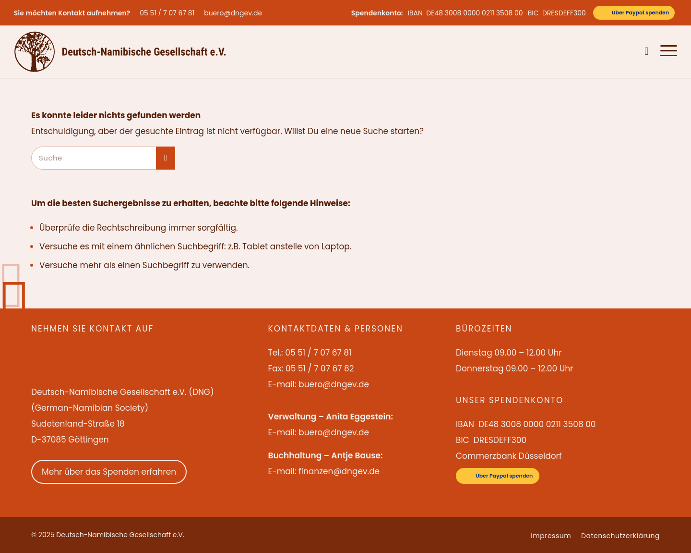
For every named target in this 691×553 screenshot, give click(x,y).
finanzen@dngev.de (339, 471)
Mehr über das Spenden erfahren (109, 472)
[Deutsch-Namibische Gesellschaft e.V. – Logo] (120, 51)
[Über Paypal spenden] (634, 13)
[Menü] (666, 51)
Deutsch (624, 51)
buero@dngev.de (233, 13)
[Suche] (647, 51)
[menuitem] (169, 13)
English (596, 51)
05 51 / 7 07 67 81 (167, 13)
